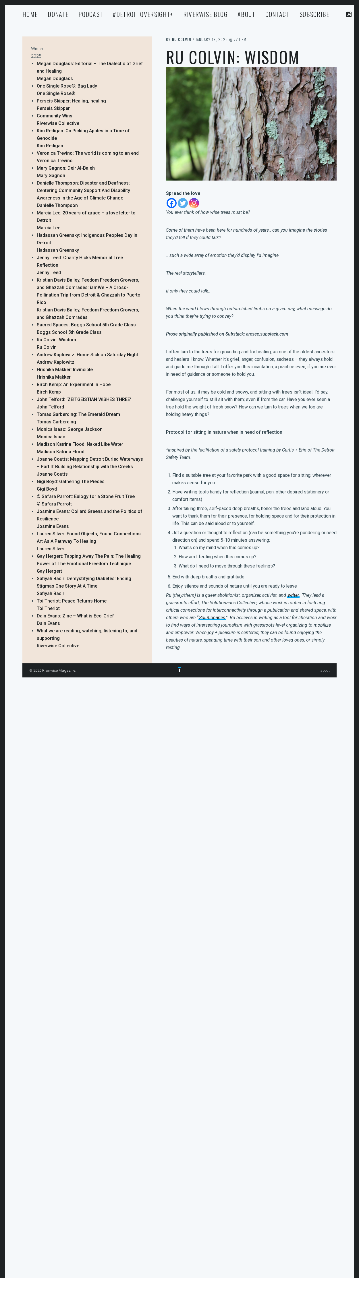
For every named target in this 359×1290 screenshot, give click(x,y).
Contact (277, 14)
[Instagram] (194, 203)
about (246, 14)
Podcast (90, 14)
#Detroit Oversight (143, 14)
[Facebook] (172, 203)
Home (30, 14)
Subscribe (314, 14)
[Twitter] (183, 203)
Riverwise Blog (205, 14)
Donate (58, 14)
